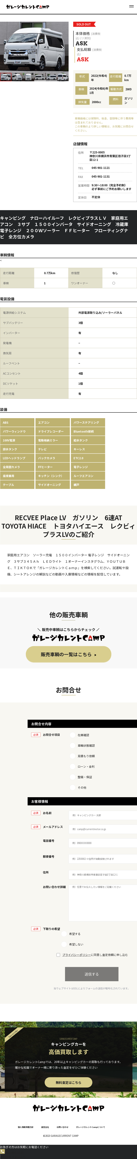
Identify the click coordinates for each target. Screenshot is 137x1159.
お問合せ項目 (51, 734)
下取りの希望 (51, 929)
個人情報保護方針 (25, 1127)
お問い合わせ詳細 (54, 887)
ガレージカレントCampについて (90, 1127)
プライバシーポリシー (76, 955)
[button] (63, 47)
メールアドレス (53, 827)
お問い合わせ (62, 1127)
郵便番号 (48, 856)
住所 (46, 872)
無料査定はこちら (68, 1082)
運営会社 (45, 1127)
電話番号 (48, 840)
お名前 (47, 813)
